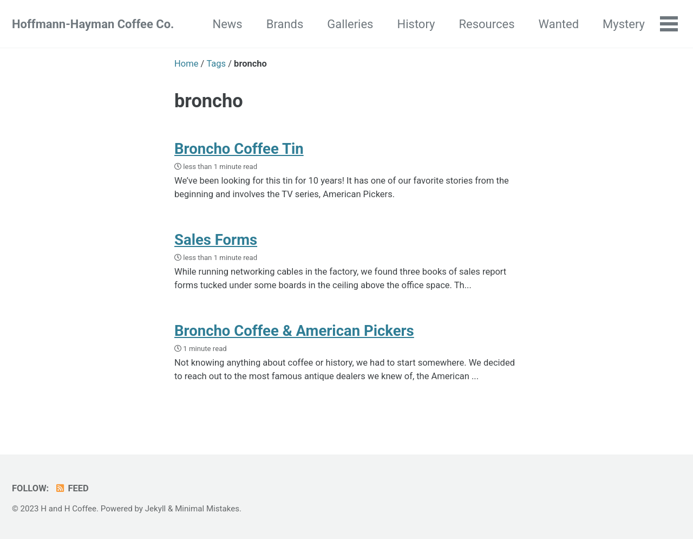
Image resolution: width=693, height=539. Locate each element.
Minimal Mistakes (207, 509)
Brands (285, 24)
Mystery (624, 24)
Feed (72, 488)
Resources (486, 24)
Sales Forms (215, 240)
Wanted (559, 24)
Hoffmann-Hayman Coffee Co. (93, 24)
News (227, 24)
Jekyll (155, 509)
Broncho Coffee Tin (239, 149)
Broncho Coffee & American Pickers (294, 331)
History (416, 24)
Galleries (350, 24)
